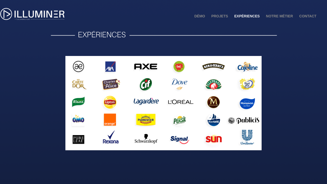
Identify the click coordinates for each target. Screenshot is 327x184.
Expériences (247, 16)
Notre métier (279, 16)
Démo (199, 16)
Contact (307, 16)
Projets (219, 16)
